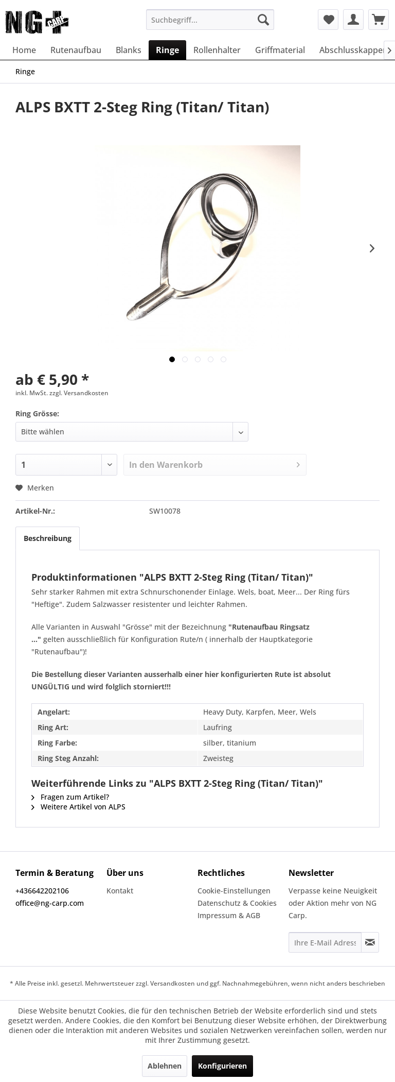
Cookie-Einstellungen (234, 890)
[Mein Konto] (353, 19)
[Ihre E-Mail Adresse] (325, 942)
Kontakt (119, 890)
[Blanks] (129, 50)
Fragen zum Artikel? (70, 797)
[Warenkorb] (378, 19)
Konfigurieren (222, 1066)
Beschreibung (47, 538)
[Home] (24, 50)
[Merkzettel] (328, 19)
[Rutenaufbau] (76, 50)
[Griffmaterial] (280, 50)
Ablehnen (165, 1066)
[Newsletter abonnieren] (370, 942)
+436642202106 (42, 890)
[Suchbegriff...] (210, 19)
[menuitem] (210, 19)
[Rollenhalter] (217, 50)
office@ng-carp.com (49, 903)
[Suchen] (263, 19)
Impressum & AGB (229, 915)
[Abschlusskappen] (353, 50)
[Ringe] (167, 50)
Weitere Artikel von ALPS (78, 807)
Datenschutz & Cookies (237, 903)
